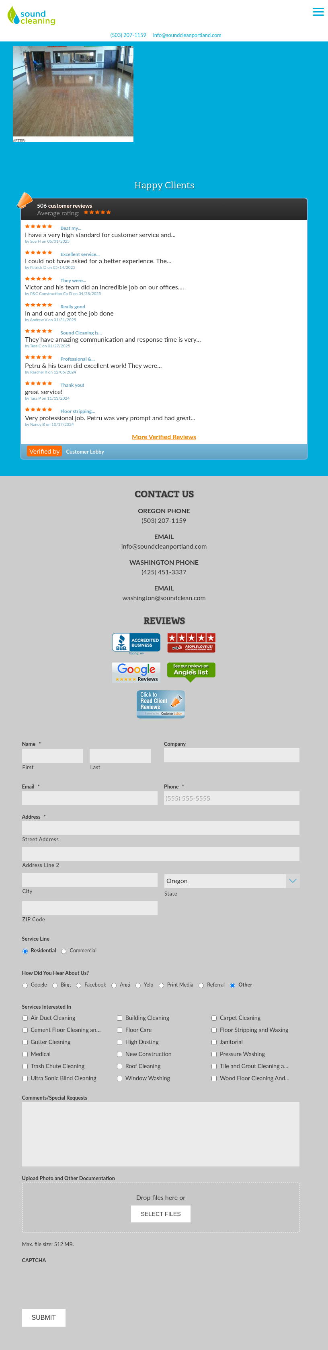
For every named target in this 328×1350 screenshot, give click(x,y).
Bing (66, 984)
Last (95, 767)
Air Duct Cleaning (53, 1017)
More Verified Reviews (164, 436)
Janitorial (231, 1041)
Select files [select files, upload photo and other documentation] (161, 1214)
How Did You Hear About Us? (55, 973)
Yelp (149, 984)
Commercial (83, 950)
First (28, 767)
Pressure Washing (242, 1054)
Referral (216, 984)
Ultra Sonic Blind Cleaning (63, 1078)
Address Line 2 (41, 865)
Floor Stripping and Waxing (254, 1029)
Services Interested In (46, 1006)
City (28, 891)
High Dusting (142, 1041)
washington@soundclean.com (164, 597)
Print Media (180, 984)
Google (39, 984)
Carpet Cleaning (240, 1017)
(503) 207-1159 (128, 35)
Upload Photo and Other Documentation (68, 1178)
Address (34, 816)
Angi (125, 984)
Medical (41, 1054)
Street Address (41, 839)
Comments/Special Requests (55, 1097)
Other (245, 984)
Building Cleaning (147, 1017)
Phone (174, 786)
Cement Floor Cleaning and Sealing (66, 1029)
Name (31, 744)
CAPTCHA (34, 1260)
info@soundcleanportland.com (187, 35)
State (170, 893)
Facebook (95, 984)
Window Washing (147, 1078)
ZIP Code (34, 919)
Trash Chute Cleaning (57, 1066)
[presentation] (83, 1280)
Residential (43, 950)
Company (175, 744)
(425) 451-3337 (163, 572)
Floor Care (138, 1029)
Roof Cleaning (143, 1066)
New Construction (148, 1054)
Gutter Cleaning (50, 1041)
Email (31, 786)
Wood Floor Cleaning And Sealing (255, 1078)
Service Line (36, 938)
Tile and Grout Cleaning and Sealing (255, 1066)
